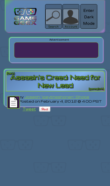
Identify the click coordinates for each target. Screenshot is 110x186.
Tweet (29, 109)
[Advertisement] (56, 50)
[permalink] (96, 88)
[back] (11, 73)
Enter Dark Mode (89, 17)
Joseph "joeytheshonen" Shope (56, 97)
